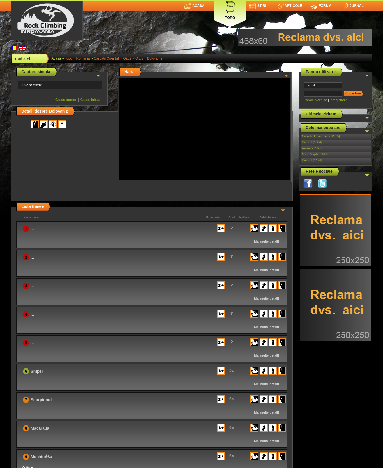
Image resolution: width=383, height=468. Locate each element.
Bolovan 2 (154, 58)
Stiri (257, 5)
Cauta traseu (65, 100)
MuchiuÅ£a (41, 456)
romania (83, 58)
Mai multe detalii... (267, 241)
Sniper (37, 371)
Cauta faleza (90, 100)
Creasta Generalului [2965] (321, 136)
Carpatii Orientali (106, 58)
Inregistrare (338, 100)
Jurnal (353, 5)
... (32, 229)
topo (68, 58)
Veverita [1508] (312, 148)
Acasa (194, 5)
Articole (290, 5)
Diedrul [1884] (312, 142)
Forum (320, 5)
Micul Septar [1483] (315, 154)
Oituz (127, 58)
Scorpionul (41, 399)
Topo (230, 9)
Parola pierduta (315, 100)
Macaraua (40, 428)
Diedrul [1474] (312, 160)
